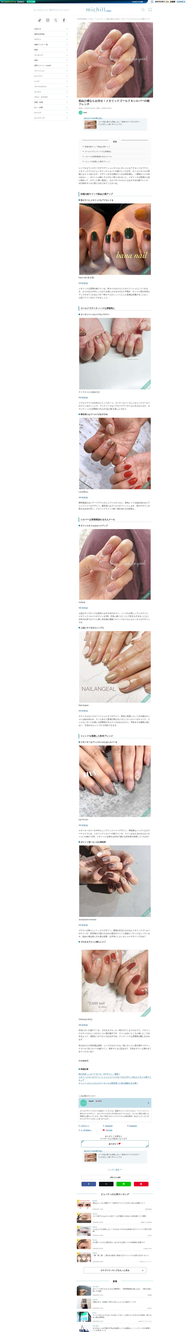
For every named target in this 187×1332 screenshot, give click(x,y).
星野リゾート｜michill (42, 65)
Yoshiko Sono (147, 1248)
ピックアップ (39, 118)
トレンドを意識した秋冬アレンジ (97, 161)
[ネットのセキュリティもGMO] (18, 1)
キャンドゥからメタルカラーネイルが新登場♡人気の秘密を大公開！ (108, 1083)
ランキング (38, 55)
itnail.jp (85, 283)
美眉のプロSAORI (146, 1222)
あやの (150, 1235)
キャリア (37, 113)
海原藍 (150, 1295)
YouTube (109, 1130)
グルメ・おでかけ (41, 97)
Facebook (109, 1126)
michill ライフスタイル (145, 1321)
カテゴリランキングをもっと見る (115, 1270)
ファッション (39, 71)
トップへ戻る (115, 1170)
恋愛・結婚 (38, 102)
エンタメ (37, 92)
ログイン (37, 39)
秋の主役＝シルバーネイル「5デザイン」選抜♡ (99, 1074)
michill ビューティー (146, 1261)
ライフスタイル (40, 86)
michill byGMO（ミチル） (85, 19)
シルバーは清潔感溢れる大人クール (98, 156)
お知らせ (37, 29)
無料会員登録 (39, 34)
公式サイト (85, 1126)
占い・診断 (38, 107)
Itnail (83, 112)
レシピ (36, 81)
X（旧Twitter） (86, 1130)
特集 (36, 60)
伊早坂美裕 (148, 1209)
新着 (36, 50)
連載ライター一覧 (41, 44)
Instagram (133, 1126)
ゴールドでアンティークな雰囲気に (98, 151)
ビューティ (38, 76)
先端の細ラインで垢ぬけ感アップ (97, 147)
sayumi (149, 1308)
